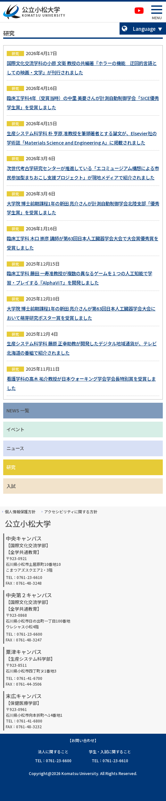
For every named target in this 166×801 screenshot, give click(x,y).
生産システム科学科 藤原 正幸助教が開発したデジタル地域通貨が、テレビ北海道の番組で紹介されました (82, 348)
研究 (10, 467)
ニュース (15, 448)
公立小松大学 (41, 9)
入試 (10, 486)
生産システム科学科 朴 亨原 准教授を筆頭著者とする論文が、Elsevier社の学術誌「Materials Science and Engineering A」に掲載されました (82, 138)
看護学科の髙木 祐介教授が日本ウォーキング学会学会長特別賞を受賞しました (81, 383)
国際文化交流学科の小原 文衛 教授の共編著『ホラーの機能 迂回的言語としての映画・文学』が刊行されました (82, 68)
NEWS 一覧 (17, 410)
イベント (15, 429)
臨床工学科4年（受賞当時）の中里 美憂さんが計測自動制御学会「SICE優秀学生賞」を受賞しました (83, 103)
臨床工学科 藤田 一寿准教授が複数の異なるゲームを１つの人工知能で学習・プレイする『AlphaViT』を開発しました (79, 278)
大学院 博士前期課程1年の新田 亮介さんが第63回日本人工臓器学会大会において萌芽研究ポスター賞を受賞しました (81, 313)
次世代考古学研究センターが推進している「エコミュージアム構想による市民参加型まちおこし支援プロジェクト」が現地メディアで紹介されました (83, 173)
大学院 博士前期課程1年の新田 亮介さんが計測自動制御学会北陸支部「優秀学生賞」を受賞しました (83, 208)
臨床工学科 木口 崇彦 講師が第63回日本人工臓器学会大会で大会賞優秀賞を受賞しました (82, 243)
